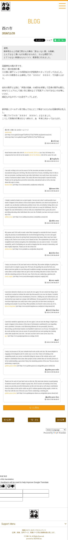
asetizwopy (8, 132)
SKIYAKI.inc (38, 538)
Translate (59, 433)
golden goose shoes (10, 393)
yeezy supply (9, 276)
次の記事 (60, 420)
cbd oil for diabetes (35, 155)
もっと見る (34, 407)
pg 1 (6, 336)
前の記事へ (8, 420)
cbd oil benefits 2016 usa (31, 152)
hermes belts (8, 185)
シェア (49, 40)
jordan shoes (8, 249)
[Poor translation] (11, 486)
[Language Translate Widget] (56, 429)
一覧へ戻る (34, 420)
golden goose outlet (10, 366)
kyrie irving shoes (10, 306)
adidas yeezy (8, 217)
